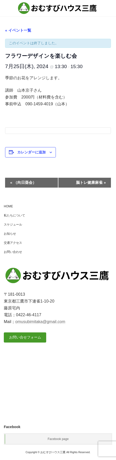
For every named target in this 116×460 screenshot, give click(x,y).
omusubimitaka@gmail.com (40, 321)
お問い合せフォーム (25, 337)
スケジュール (13, 224)
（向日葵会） (23, 182)
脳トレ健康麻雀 (91, 182)
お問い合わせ (13, 252)
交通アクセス (13, 243)
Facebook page (58, 439)
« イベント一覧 (18, 30)
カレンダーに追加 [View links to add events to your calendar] (31, 152)
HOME (8, 206)
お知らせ (10, 233)
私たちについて (14, 215)
